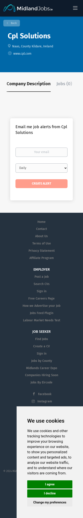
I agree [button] (49, 484)
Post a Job (42, 277)
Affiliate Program (41, 258)
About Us (41, 236)
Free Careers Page (41, 298)
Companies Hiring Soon (41, 375)
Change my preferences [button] (49, 502)
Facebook (44, 394)
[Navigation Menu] (75, 7)
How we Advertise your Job (41, 306)
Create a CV (41, 346)
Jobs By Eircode (41, 382)
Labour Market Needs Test (41, 320)
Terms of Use (41, 243)
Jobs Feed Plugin (41, 313)
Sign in (41, 291)
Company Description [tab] (29, 83)
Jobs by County (41, 361)
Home (41, 222)
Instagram (44, 401)
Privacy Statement (42, 251)
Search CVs (42, 284)
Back (13, 23)
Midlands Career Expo (41, 368)
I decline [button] (50, 493)
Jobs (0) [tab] (64, 83)
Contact (41, 229)
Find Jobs (41, 339)
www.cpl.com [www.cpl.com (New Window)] (22, 54)
